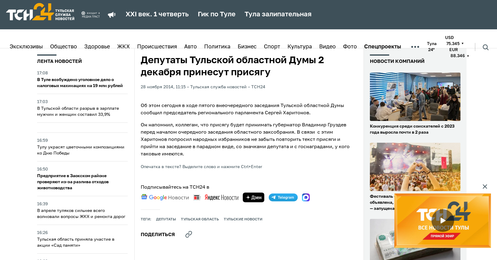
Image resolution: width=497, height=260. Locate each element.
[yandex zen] (254, 197)
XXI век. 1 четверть (157, 14)
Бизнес (247, 47)
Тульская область (200, 219)
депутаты (166, 219)
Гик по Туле (217, 14)
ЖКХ (123, 47)
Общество (63, 47)
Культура (299, 47)
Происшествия (157, 47)
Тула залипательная (278, 14)
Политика (217, 47)
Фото (350, 47)
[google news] (165, 197)
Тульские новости (243, 219)
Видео (327, 47)
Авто (190, 47)
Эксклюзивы (26, 47)
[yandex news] (216, 197)
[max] (306, 197)
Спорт (272, 47)
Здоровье (97, 47)
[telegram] (283, 197)
